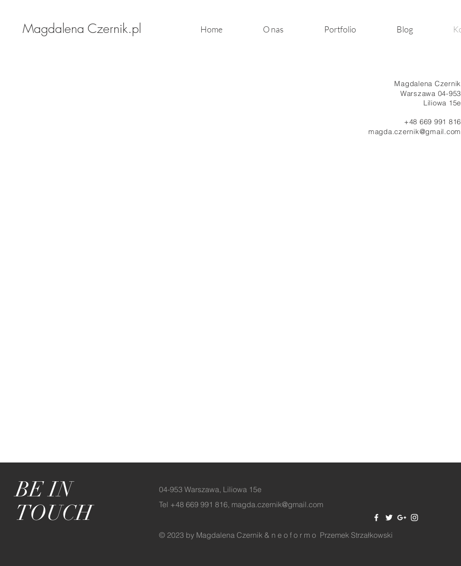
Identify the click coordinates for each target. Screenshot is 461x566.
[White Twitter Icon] (389, 517)
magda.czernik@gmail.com (414, 131)
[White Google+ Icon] (401, 517)
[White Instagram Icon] (414, 517)
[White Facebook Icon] (376, 517)
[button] (340, 29)
